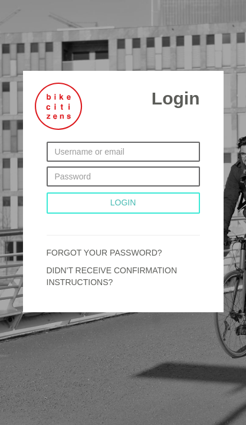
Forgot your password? (104, 252)
